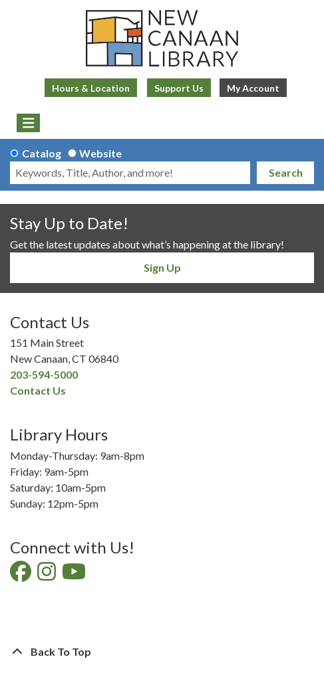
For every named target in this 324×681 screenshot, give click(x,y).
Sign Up (162, 267)
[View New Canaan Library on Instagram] (47, 575)
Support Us (179, 88)
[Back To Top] (162, 651)
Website (100, 153)
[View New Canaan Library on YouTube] (75, 575)
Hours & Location (91, 88)
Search (286, 172)
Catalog (41, 153)
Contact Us (38, 390)
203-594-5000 (44, 374)
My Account (253, 88)
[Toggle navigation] (28, 123)
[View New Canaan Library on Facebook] (21, 575)
